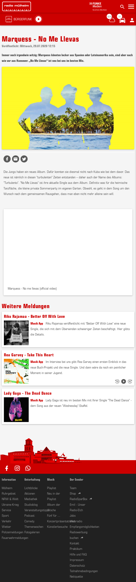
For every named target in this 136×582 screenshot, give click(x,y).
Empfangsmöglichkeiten (84, 526)
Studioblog (31, 504)
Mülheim (7, 487)
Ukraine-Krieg (10, 504)
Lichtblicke (31, 487)
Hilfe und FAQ (78, 554)
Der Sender (76, 479)
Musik (51, 479)
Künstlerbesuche (57, 526)
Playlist (51, 487)
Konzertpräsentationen (61, 521)
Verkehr (6, 521)
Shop (73, 493)
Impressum (77, 559)
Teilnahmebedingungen (84, 570)
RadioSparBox (78, 498)
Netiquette (76, 576)
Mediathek (30, 498)
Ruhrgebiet (9, 493)
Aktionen (29, 493)
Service (6, 509)
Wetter (6, 526)
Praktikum (76, 548)
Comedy (29, 521)
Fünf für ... (53, 515)
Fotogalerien (32, 532)
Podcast (29, 515)
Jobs (73, 515)
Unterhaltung (32, 479)
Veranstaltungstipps (36, 509)
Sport (5, 515)
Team (73, 487)
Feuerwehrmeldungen (15, 537)
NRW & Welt (10, 498)
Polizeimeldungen (12, 532)
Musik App (36, 323)
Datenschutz (77, 565)
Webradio (76, 521)
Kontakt (74, 543)
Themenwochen (33, 526)
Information (9, 479)
